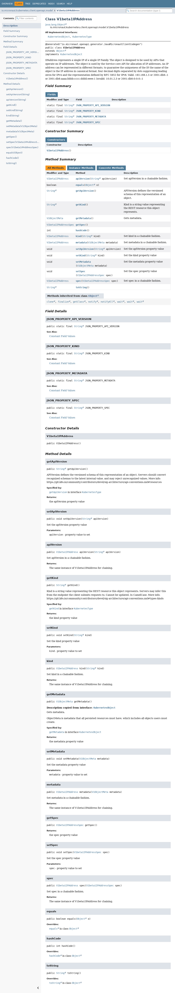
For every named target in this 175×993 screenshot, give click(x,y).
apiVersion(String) (16, 99)
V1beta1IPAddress (68, 10)
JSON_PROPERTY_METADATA (21, 62)
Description (10, 25)
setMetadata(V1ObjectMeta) (21, 126)
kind (78, 236)
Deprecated (39, 4)
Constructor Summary (15, 36)
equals (80, 185)
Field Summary (11, 31)
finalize (63, 301)
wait (120, 301)
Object (60, 50)
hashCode (81, 230)
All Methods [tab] (56, 168)
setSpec (80, 271)
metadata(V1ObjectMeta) (20, 131)
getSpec (80, 224)
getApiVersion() (14, 89)
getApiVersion (84, 190)
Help (69, 4)
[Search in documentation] (149, 11)
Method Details (11, 84)
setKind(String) (14, 110)
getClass (78, 301)
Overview (7, 4)
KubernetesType (82, 36)
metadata (81, 242)
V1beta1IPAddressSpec (60, 224)
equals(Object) (14, 152)
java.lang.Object (55, 24)
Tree (27, 4)
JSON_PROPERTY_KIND (18, 57)
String (68, 105)
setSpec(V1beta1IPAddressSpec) (23, 142)
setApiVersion (84, 249)
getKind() (11, 105)
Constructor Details (14, 73)
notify (92, 301)
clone (50, 301)
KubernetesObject (59, 36)
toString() (11, 163)
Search (61, 4)
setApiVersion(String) (18, 94)
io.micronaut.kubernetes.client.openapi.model (27, 10)
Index (51, 4)
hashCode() (12, 158)
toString (81, 287)
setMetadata (83, 261)
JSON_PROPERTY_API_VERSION (23, 52)
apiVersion (82, 178)
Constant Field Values (62, 336)
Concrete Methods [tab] (111, 168)
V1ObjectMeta (55, 218)
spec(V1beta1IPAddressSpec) (22, 147)
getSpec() (11, 136)
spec (78, 281)
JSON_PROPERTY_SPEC (18, 68)
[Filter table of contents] (26, 18)
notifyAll (107, 301)
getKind (80, 204)
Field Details (10, 47)
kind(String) (12, 115)
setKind (80, 255)
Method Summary (13, 41)
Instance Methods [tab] (81, 168)
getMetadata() (14, 121)
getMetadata (83, 218)
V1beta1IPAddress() (17, 78)
